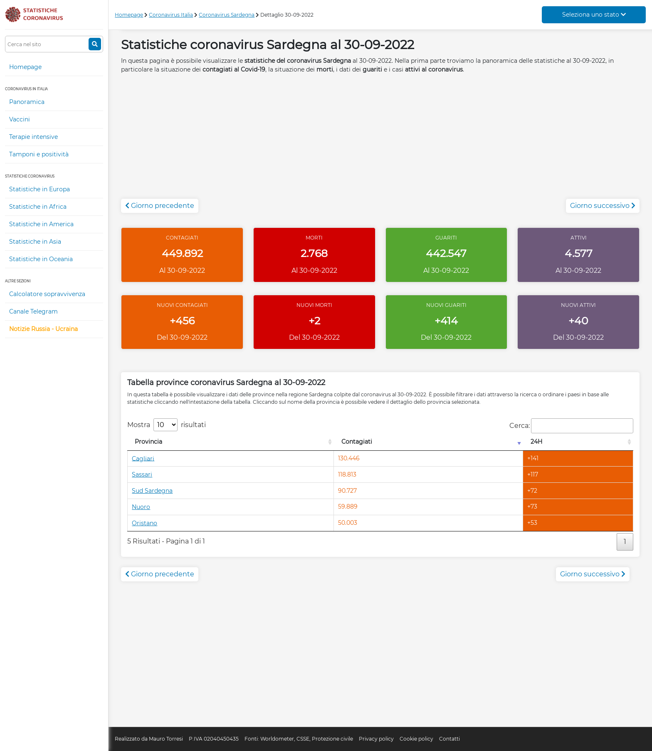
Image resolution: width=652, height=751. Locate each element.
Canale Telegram (33, 311)
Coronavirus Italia (171, 15)
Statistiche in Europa (39, 189)
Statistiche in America (41, 224)
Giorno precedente (159, 206)
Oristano (144, 523)
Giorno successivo (602, 206)
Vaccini (19, 119)
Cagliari (143, 458)
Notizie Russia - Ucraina (43, 329)
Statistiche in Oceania (41, 259)
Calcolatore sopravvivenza (47, 294)
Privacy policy (376, 739)
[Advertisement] (380, 140)
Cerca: (571, 425)
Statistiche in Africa (38, 206)
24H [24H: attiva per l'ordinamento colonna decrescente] (536, 441)
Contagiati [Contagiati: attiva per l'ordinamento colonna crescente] (356, 441)
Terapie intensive (33, 137)
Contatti (449, 739)
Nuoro (141, 507)
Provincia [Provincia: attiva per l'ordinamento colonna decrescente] (148, 441)
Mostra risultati (166, 424)
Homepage (25, 67)
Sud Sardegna (152, 490)
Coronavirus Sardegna (226, 15)
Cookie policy (416, 739)
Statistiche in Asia (35, 241)
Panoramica (26, 102)
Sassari (142, 474)
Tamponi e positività (39, 154)
